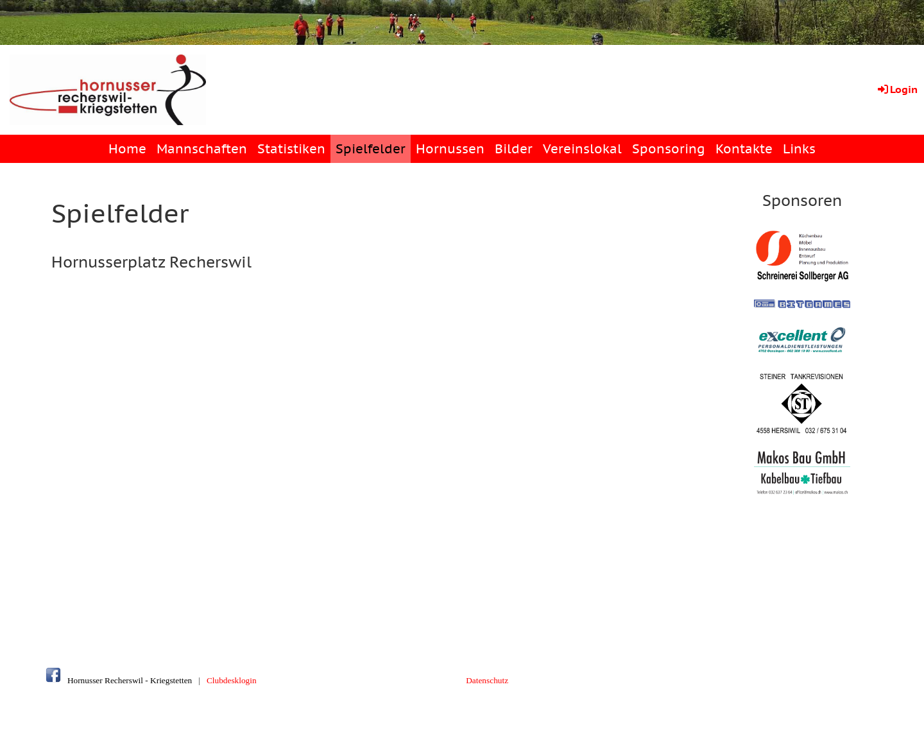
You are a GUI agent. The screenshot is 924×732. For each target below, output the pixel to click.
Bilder (514, 148)
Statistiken (291, 148)
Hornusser (85, 680)
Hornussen (450, 148)
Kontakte (744, 148)
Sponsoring (668, 148)
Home (127, 148)
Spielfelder (371, 148)
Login (897, 89)
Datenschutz (487, 680)
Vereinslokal (582, 148)
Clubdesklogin (232, 680)
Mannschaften (202, 148)
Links (799, 148)
